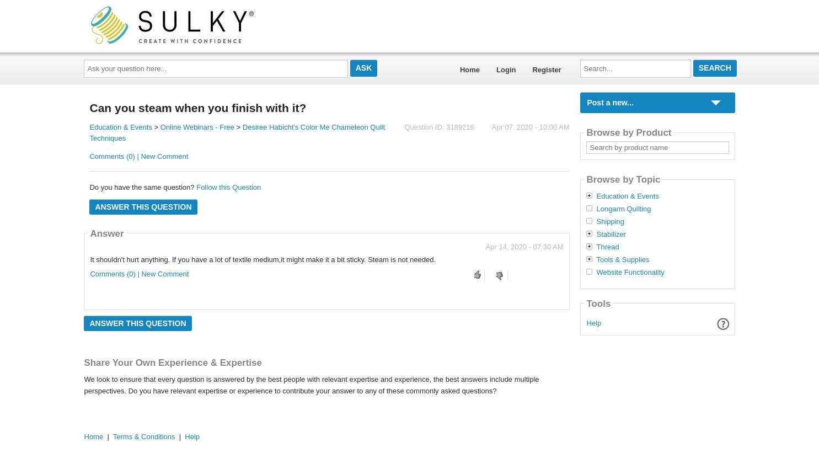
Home (470, 70)
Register (546, 70)
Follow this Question (228, 187)
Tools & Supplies (622, 260)
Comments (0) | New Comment (138, 156)
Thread (607, 247)
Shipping (610, 222)
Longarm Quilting (623, 209)
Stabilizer (610, 234)
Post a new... (610, 102)
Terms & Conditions (144, 437)
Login (506, 70)
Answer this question (143, 206)
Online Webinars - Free (197, 127)
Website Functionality (630, 272)
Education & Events (120, 127)
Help (594, 323)
